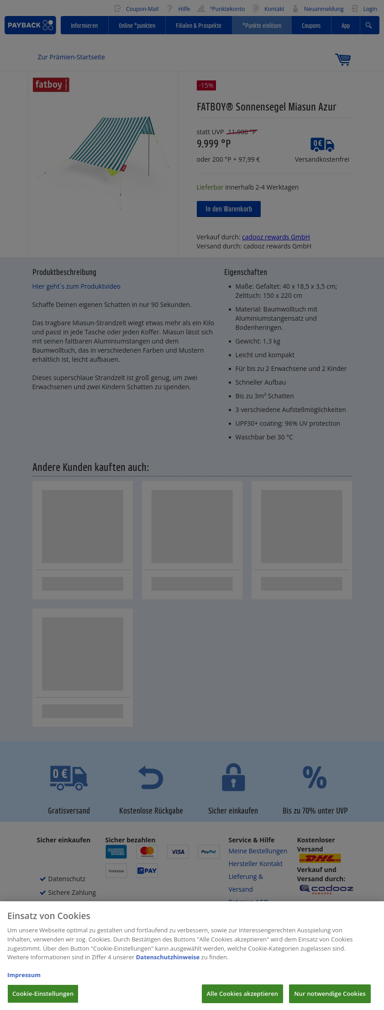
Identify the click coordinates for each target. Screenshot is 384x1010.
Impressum (24, 982)
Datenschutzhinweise (168, 964)
